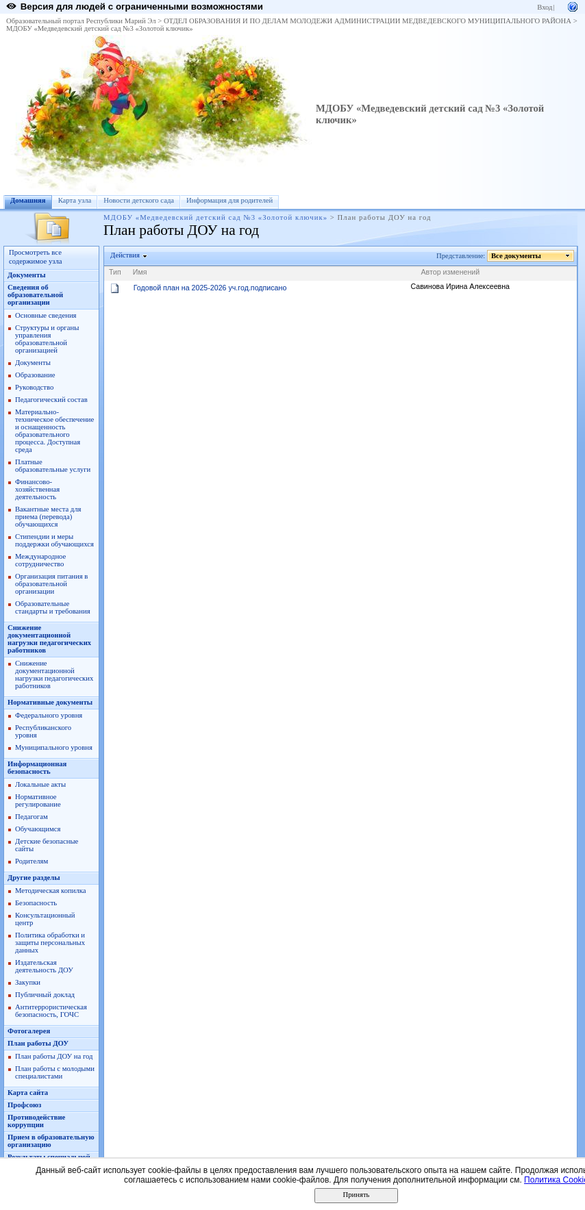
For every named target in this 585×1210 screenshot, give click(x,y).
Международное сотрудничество (40, 560)
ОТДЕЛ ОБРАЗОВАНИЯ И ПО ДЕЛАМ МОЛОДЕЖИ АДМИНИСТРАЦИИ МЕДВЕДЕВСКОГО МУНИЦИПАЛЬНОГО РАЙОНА (367, 21)
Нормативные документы (50, 702)
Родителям (31, 861)
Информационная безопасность (37, 767)
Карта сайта (28, 1092)
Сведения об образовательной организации (35, 294)
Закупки (27, 982)
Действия (125, 255)
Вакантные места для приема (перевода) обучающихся (48, 516)
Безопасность (36, 903)
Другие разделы (34, 877)
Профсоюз (24, 1105)
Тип (115, 272)
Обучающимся (37, 829)
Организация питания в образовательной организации (51, 583)
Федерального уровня (48, 715)
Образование (35, 375)
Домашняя (28, 200)
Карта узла (75, 200)
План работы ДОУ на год (53, 1056)
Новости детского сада (138, 200)
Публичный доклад (45, 994)
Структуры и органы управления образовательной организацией (47, 339)
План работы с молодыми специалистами (55, 1072)
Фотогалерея (29, 1031)
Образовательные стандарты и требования (52, 607)
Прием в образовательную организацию (51, 1140)
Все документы (516, 256)
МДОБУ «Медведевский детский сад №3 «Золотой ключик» (99, 28)
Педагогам (31, 816)
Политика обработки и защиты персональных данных (50, 942)
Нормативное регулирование (38, 800)
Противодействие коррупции (36, 1121)
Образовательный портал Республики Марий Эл (81, 21)
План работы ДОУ (38, 1043)
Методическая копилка (50, 890)
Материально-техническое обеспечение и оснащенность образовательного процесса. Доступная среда (54, 430)
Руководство (34, 387)
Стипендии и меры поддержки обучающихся (54, 540)
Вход (544, 7)
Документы (27, 275)
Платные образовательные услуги (52, 465)
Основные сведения (46, 315)
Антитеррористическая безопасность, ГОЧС (51, 1010)
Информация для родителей (229, 200)
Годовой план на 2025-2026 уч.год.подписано (210, 287)
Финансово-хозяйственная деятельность (37, 489)
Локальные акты (40, 784)
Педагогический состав (51, 399)
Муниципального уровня (53, 747)
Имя (140, 272)
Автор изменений (450, 272)
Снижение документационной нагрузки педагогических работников (49, 639)
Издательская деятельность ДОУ (44, 966)
